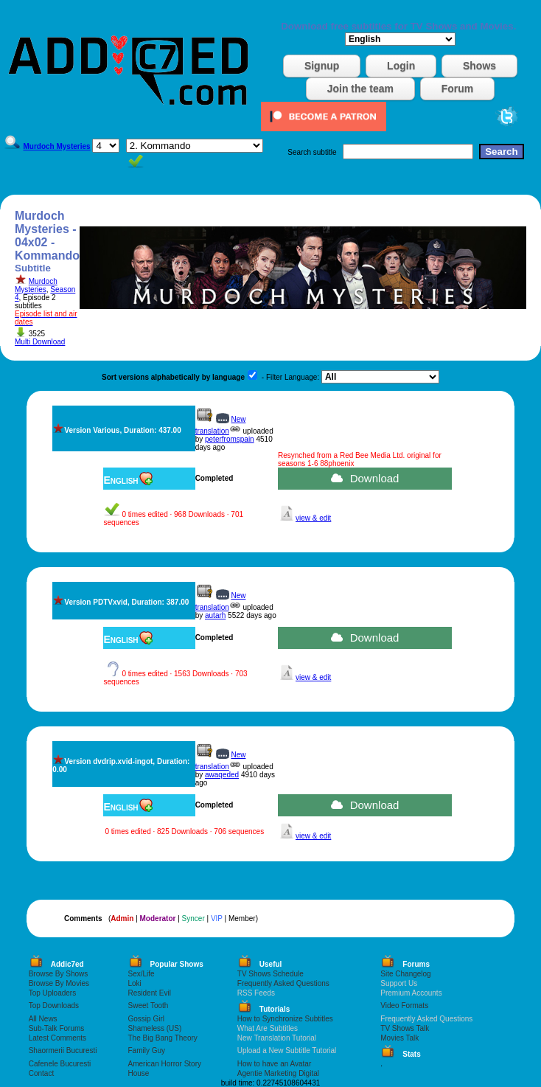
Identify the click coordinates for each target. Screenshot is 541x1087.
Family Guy (147, 1050)
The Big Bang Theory (163, 1038)
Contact (41, 1073)
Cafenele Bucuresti (60, 1064)
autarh (215, 615)
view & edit (313, 518)
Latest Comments (57, 1038)
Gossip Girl (146, 1019)
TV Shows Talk (404, 1028)
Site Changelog (405, 974)
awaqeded (222, 775)
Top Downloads (54, 1005)
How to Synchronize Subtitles (285, 1019)
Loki (135, 983)
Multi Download (40, 342)
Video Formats (404, 1005)
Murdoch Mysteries (36, 285)
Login (401, 66)
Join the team (360, 88)
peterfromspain (229, 439)
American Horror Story (164, 1064)
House (139, 1073)
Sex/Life (141, 974)
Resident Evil (149, 993)
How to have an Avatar (274, 1064)
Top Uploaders (52, 993)
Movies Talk (399, 1038)
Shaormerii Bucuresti (63, 1050)
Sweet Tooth (148, 1005)
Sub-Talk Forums (57, 1028)
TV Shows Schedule (270, 974)
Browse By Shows (58, 974)
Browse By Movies (59, 983)
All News (43, 1019)
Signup (321, 66)
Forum (457, 88)
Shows (479, 66)
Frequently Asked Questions (283, 983)
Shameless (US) (155, 1028)
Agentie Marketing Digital (278, 1073)
